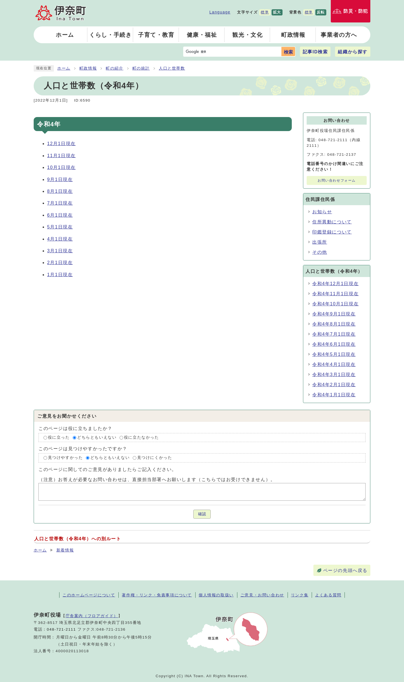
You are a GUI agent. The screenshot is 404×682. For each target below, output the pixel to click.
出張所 (319, 242)
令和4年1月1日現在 (334, 394)
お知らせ (322, 211)
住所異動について (332, 221)
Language (219, 12)
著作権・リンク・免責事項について (157, 595)
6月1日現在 (60, 215)
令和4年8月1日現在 (334, 324)
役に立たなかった (141, 437)
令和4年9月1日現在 (334, 314)
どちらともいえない (96, 437)
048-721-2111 (61, 629)
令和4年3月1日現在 (334, 374)
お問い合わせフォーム (337, 180)
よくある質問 (328, 595)
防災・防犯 (355, 11)
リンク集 (299, 595)
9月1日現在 (60, 179)
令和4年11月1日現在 (335, 293)
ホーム (63, 68)
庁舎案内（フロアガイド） (92, 616)
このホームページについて (89, 595)
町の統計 (141, 68)
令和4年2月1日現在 (334, 384)
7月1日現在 (60, 203)
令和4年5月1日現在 (334, 354)
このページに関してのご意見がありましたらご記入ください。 (107, 469)
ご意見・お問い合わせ (262, 595)
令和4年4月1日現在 (334, 364)
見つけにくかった (154, 458)
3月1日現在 (60, 250)
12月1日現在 (61, 143)
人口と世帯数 (172, 68)
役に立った (59, 437)
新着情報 (65, 550)
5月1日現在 (60, 227)
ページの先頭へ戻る (345, 570)
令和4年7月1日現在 (334, 334)
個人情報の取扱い (216, 595)
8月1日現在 (60, 191)
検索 (288, 52)
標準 (265, 12)
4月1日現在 (60, 239)
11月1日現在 (61, 155)
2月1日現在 (60, 262)
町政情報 (88, 68)
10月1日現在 (61, 167)
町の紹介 (114, 68)
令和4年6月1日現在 (334, 344)
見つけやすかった (65, 458)
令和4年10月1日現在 (335, 303)
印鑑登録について (332, 232)
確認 (202, 514)
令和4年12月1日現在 (335, 283)
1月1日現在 (60, 274)
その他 (319, 252)
